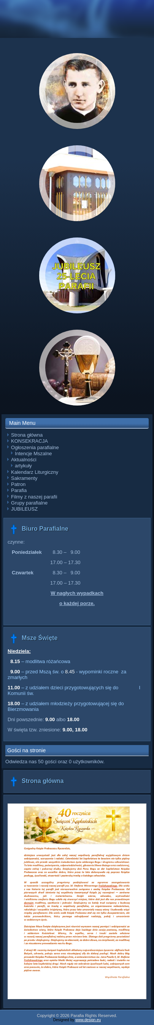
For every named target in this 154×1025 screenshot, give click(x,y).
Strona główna (27, 435)
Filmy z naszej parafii (34, 497)
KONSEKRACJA (29, 441)
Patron (18, 484)
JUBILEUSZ (24, 509)
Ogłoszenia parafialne (35, 447)
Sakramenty (24, 478)
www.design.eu (88, 1020)
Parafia (19, 490)
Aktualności (23, 459)
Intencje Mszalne (33, 453)
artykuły (23, 465)
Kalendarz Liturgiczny (34, 472)
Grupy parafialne (29, 503)
